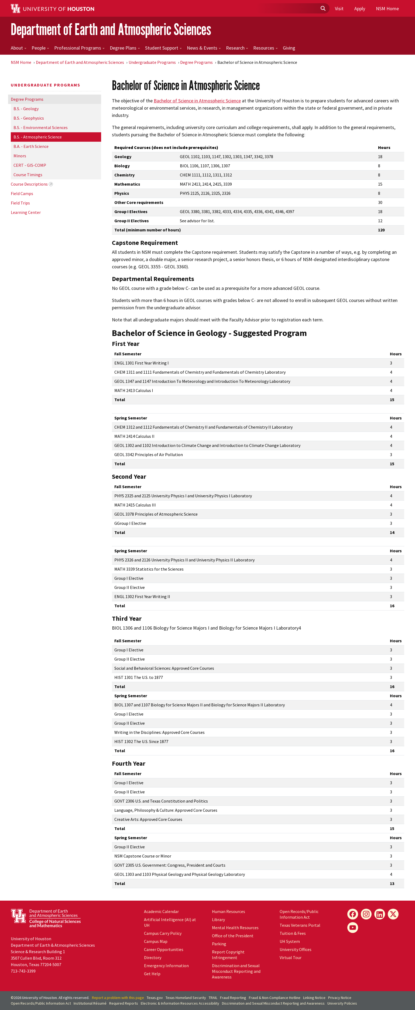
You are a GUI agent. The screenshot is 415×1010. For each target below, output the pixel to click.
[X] (393, 914)
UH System (290, 941)
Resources (265, 48)
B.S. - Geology (26, 108)
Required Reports (123, 1003)
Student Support (163, 48)
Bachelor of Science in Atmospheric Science (197, 101)
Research (237, 48)
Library (218, 919)
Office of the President (232, 935)
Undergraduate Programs (152, 62)
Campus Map (155, 941)
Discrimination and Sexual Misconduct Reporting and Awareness (236, 971)
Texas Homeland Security (186, 997)
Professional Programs (79, 48)
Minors (19, 155)
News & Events (204, 48)
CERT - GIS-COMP (29, 165)
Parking (219, 943)
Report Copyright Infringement (228, 954)
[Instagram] (366, 914)
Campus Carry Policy (162, 933)
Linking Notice (314, 997)
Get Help (152, 973)
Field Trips (20, 203)
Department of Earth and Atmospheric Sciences (111, 29)
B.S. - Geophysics (28, 118)
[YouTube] (352, 927)
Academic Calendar (161, 911)
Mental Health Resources (235, 927)
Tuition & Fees (293, 933)
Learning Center (26, 212)
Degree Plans (125, 48)
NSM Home (387, 8)
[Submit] (323, 9)
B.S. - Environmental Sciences (40, 127)
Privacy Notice (339, 997)
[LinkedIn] (379, 914)
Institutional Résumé (90, 1003)
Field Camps (22, 193)
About (18, 48)
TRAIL (213, 997)
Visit (339, 8)
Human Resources (228, 911)
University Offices (295, 949)
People (40, 48)
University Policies (342, 1003)
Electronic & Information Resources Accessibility (180, 1003)
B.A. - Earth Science (31, 146)
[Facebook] (352, 914)
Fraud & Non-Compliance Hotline (274, 997)
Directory (152, 957)
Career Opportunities (163, 949)
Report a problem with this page (118, 997)
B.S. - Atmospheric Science (37, 137)
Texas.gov (155, 997)
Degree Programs (196, 62)
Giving (289, 48)
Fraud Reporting (233, 997)
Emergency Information (166, 965)
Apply (359, 8)
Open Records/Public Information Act (299, 914)
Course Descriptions (29, 184)
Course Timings (27, 174)
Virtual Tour (290, 957)
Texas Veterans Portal (300, 925)
